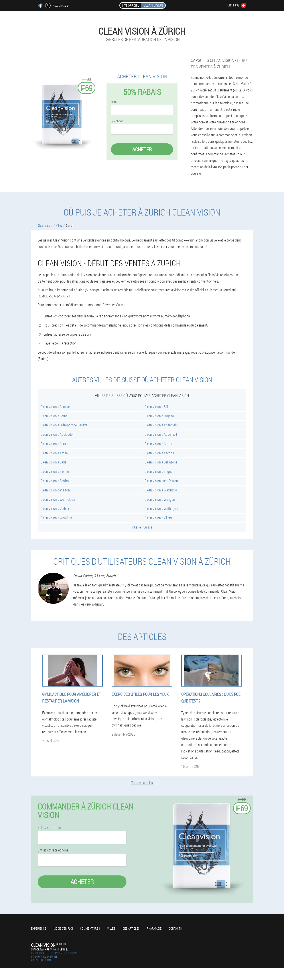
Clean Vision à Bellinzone (161, 462)
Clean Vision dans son (55, 490)
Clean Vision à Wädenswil (161, 490)
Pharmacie (154, 928)
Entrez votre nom (49, 827)
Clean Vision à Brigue (158, 471)
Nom (113, 101)
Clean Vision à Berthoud (56, 480)
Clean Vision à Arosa (54, 453)
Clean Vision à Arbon (158, 443)
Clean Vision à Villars (158, 517)
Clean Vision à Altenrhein (161, 425)
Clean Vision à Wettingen (161, 508)
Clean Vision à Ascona (159, 453)
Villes (111, 928)
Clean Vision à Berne (54, 416)
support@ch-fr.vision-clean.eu (49, 949)
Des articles (131, 928)
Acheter (142, 149)
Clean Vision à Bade (53, 462)
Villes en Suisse (142, 527)
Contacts (175, 928)
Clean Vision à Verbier (55, 508)
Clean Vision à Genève (55, 406)
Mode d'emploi (63, 928)
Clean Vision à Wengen (160, 499)
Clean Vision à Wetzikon (56, 517)
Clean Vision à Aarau (54, 443)
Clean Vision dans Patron (161, 480)
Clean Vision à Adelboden (57, 434)
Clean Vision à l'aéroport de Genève (64, 425)
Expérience (38, 928)
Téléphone (117, 121)
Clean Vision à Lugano (159, 416)
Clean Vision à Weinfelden (58, 499)
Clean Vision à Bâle (157, 406)
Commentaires (90, 928)
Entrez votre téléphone (53, 850)
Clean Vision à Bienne (55, 471)
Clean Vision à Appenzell (161, 434)
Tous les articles (142, 782)
